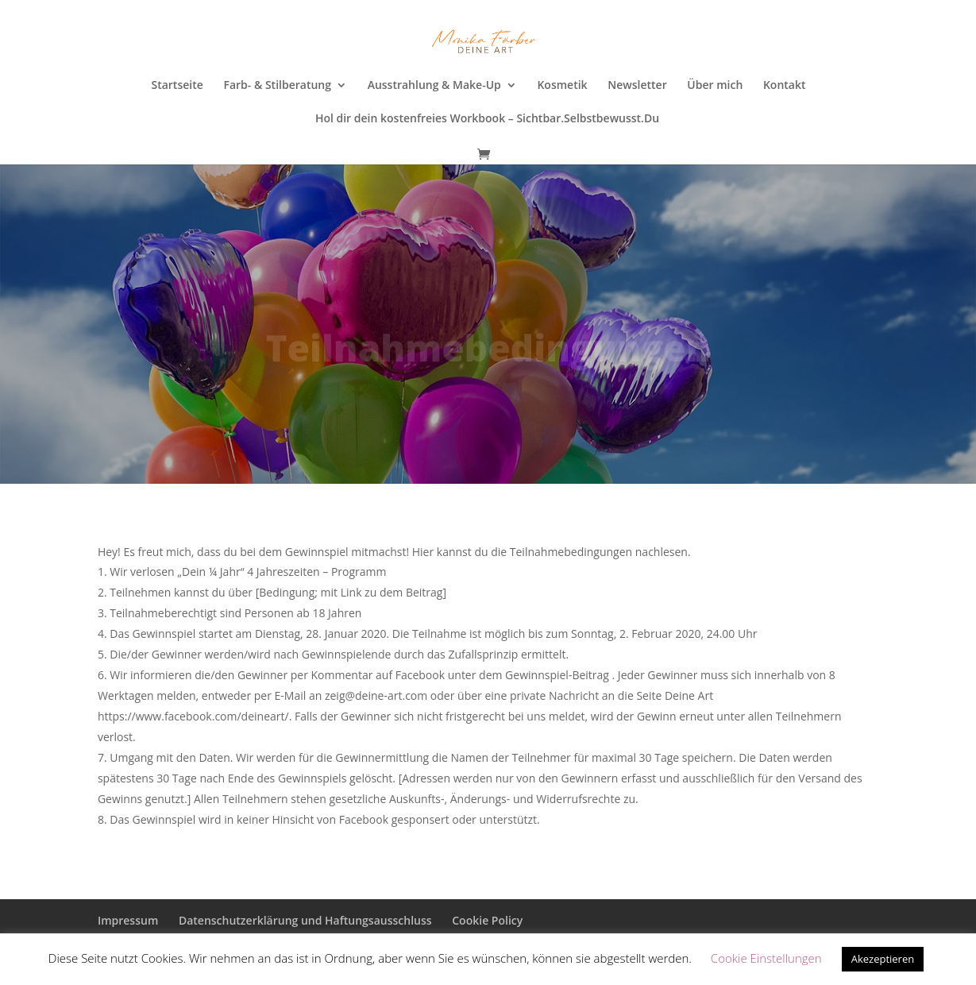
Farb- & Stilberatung (277, 85)
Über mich (715, 85)
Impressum (128, 920)
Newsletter (637, 85)
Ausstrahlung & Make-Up (434, 85)
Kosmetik (562, 85)
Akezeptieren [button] (883, 959)
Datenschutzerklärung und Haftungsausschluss (305, 920)
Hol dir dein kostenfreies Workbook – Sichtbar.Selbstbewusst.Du (487, 119)
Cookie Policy (487, 920)
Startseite (177, 85)
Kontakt (784, 85)
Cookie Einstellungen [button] (766, 958)
